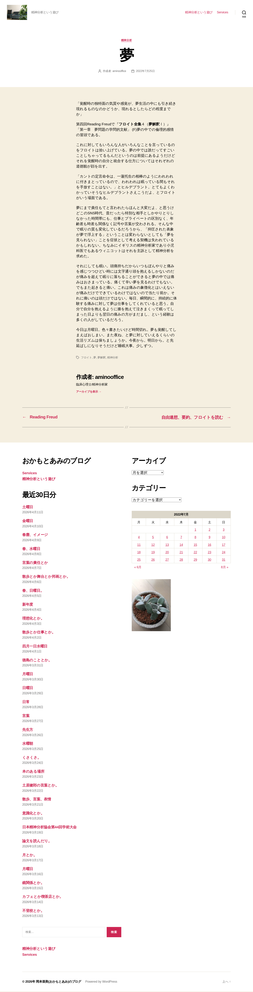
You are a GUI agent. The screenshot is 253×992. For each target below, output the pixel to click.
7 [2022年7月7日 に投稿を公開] (181, 538)
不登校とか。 (33, 911)
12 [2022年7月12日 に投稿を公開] (153, 545)
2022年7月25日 (145, 71)
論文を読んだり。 (37, 842)
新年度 (27, 605)
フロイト (86, 358)
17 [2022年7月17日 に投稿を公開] (223, 545)
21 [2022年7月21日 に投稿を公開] (181, 553)
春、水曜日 (31, 549)
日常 (25, 702)
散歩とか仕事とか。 (38, 633)
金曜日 (27, 521)
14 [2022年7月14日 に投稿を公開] (181, 545)
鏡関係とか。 (33, 883)
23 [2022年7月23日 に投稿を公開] (209, 553)
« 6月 (137, 568)
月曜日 (27, 674)
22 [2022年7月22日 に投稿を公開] (195, 553)
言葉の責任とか (35, 563)
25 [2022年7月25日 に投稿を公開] (138, 560)
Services (222, 12)
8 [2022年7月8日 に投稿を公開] (195, 538)
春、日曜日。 (33, 591)
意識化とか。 (33, 814)
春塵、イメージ (35, 535)
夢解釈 (101, 358)
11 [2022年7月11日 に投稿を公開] (138, 545)
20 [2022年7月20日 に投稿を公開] (167, 553)
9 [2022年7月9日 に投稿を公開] (209, 538)
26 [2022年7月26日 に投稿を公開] (153, 560)
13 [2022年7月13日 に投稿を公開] (167, 545)
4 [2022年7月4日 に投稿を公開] (139, 538)
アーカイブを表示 (88, 392)
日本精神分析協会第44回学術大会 (49, 828)
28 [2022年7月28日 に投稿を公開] (181, 560)
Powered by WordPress (101, 982)
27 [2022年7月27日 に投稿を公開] (167, 560)
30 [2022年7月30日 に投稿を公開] (209, 560)
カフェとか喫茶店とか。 (42, 897)
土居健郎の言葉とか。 (40, 786)
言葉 (25, 716)
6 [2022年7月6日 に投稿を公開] (167, 538)
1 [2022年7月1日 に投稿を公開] (195, 530)
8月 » (224, 568)
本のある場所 (33, 772)
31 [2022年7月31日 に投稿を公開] (223, 560)
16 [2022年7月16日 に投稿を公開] (209, 545)
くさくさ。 (31, 758)
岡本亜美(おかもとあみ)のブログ (58, 982)
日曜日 (27, 688)
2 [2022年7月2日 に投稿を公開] (209, 530)
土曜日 (27, 507)
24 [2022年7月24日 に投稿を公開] (223, 553)
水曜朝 (27, 744)
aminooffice (119, 71)
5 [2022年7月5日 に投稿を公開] (153, 538)
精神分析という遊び (199, 12)
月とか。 (29, 855)
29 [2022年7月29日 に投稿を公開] (195, 560)
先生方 (27, 730)
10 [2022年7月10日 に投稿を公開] (223, 538)
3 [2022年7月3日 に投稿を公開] (224, 530)
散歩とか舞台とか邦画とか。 (46, 577)
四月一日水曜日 (34, 647)
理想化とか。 (33, 619)
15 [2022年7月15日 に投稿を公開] (195, 545)
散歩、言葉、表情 (36, 800)
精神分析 (126, 40)
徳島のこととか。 (37, 661)
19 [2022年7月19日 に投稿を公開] (153, 553)
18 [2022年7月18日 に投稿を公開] (138, 553)
